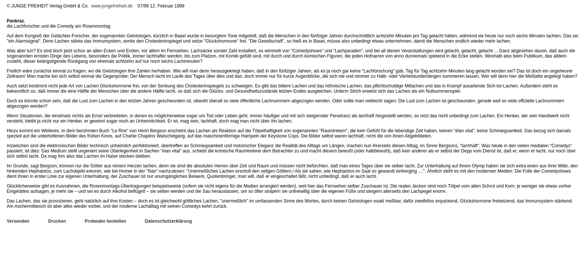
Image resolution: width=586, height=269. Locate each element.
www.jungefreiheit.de (112, 6)
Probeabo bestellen (105, 221)
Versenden (18, 221)
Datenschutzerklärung (168, 221)
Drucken (57, 221)
